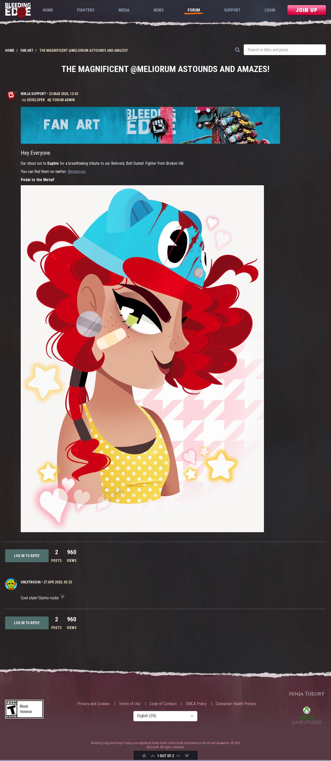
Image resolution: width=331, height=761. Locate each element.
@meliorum (77, 171)
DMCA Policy (196, 704)
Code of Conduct (163, 704)
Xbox (306, 715)
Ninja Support (33, 94)
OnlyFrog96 (31, 582)
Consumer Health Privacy (236, 704)
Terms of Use (130, 704)
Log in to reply (27, 556)
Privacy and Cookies (93, 704)
